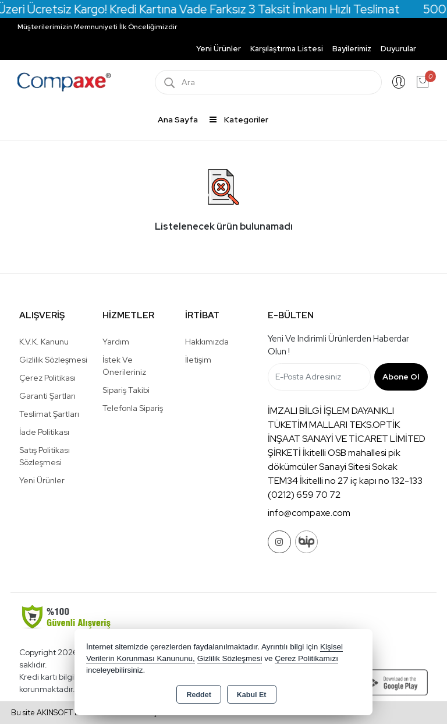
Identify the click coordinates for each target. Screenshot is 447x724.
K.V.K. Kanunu (44, 341)
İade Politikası (44, 432)
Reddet (198, 695)
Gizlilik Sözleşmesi (53, 359)
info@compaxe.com (309, 513)
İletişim (198, 359)
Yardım (115, 341)
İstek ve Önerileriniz (124, 365)
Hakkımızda (207, 341)
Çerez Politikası (47, 377)
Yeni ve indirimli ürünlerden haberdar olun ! (338, 345)
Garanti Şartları (47, 396)
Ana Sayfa (178, 119)
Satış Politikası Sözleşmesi (44, 456)
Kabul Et (252, 695)
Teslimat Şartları (49, 414)
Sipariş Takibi (126, 390)
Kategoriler (239, 119)
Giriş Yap (399, 82)
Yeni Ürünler (42, 480)
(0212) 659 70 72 (304, 494)
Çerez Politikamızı (306, 658)
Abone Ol (400, 376)
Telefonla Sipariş (132, 408)
